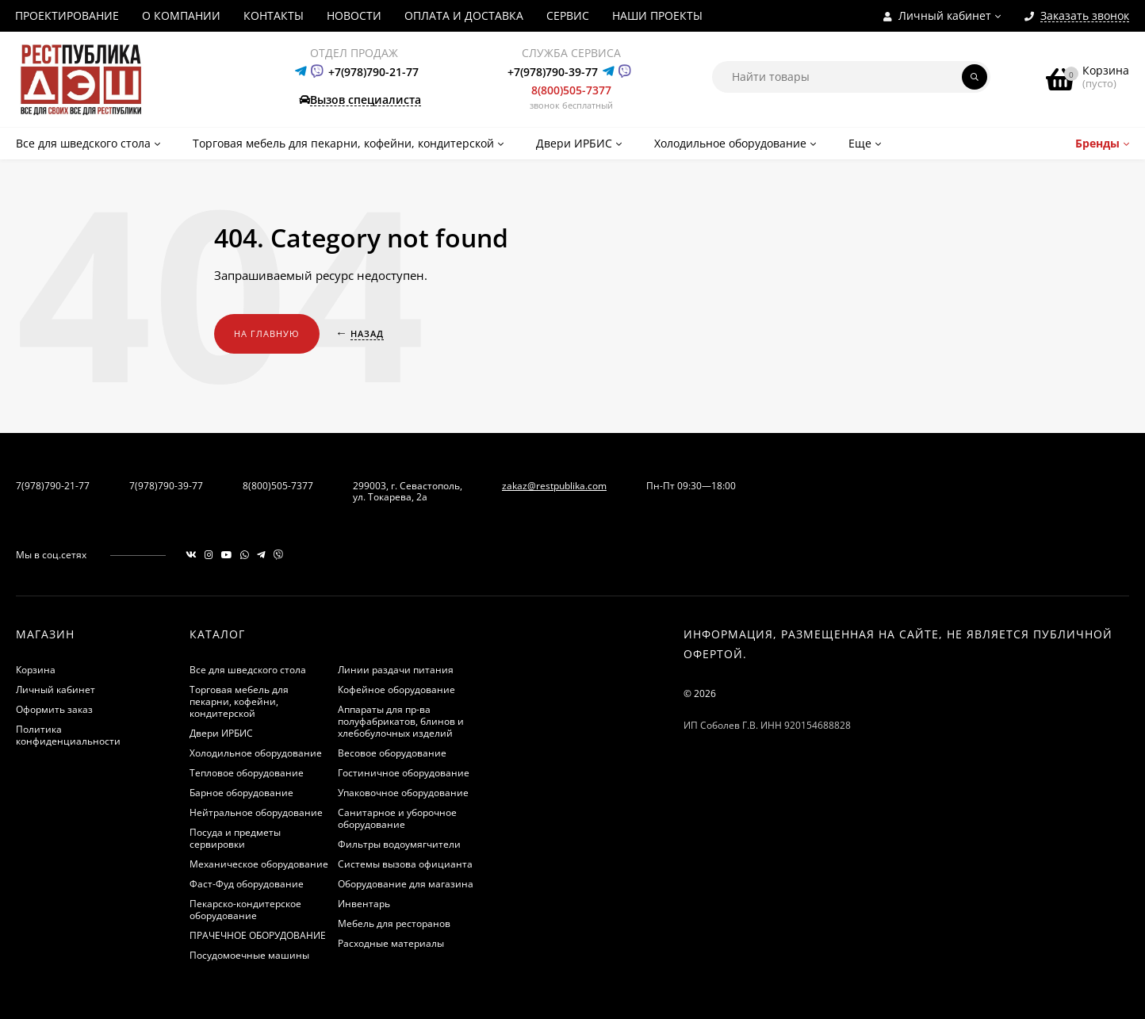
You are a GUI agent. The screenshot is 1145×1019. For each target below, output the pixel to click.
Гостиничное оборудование (403, 773)
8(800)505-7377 (571, 90)
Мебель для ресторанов (394, 923)
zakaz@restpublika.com (554, 485)
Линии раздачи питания (396, 669)
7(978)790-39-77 (166, 485)
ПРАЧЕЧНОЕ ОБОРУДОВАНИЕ (258, 935)
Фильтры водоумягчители (399, 844)
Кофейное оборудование (396, 689)
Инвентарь (364, 903)
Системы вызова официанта (405, 864)
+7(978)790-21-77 (373, 71)
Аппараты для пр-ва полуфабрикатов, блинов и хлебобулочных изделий (401, 721)
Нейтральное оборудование (256, 812)
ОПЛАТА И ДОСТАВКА (463, 15)
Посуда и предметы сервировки (235, 838)
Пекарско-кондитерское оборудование (245, 909)
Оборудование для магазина (405, 884)
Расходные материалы (391, 943)
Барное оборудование (241, 792)
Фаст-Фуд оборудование (247, 884)
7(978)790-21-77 (53, 485)
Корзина (36, 669)
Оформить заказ (54, 709)
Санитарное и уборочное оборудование (397, 818)
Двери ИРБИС (221, 733)
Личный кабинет (55, 689)
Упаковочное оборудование (403, 792)
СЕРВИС (567, 15)
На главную (267, 333)
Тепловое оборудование (247, 773)
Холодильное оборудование (256, 753)
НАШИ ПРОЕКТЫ (657, 15)
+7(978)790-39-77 (552, 71)
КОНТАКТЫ (273, 15)
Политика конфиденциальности (68, 735)
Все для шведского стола (248, 669)
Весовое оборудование (392, 753)
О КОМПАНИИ (181, 15)
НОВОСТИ (354, 15)
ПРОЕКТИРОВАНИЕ (67, 15)
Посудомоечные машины (249, 955)
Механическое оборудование (259, 864)
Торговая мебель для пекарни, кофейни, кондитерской (239, 701)
